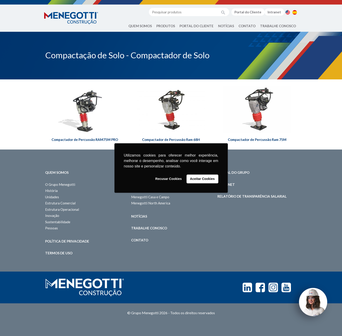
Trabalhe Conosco (278, 26)
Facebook (260, 287)
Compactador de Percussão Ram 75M (257, 139)
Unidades (52, 197)
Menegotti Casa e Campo (150, 197)
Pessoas (51, 228)
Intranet (274, 12)
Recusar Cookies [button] (168, 179)
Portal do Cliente (247, 12)
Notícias (226, 26)
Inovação (52, 215)
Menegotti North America (150, 203)
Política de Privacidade (67, 241)
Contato (247, 26)
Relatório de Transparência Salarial (252, 196)
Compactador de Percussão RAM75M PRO (85, 139)
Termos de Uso (58, 253)
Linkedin (247, 287)
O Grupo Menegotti (60, 184)
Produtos (165, 26)
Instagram (273, 287)
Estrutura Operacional (62, 209)
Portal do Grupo (233, 172)
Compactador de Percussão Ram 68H (171, 139)
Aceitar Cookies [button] (202, 179)
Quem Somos (140, 26)
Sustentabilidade (57, 222)
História (51, 191)
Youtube (286, 287)
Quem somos (57, 172)
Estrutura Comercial (60, 203)
